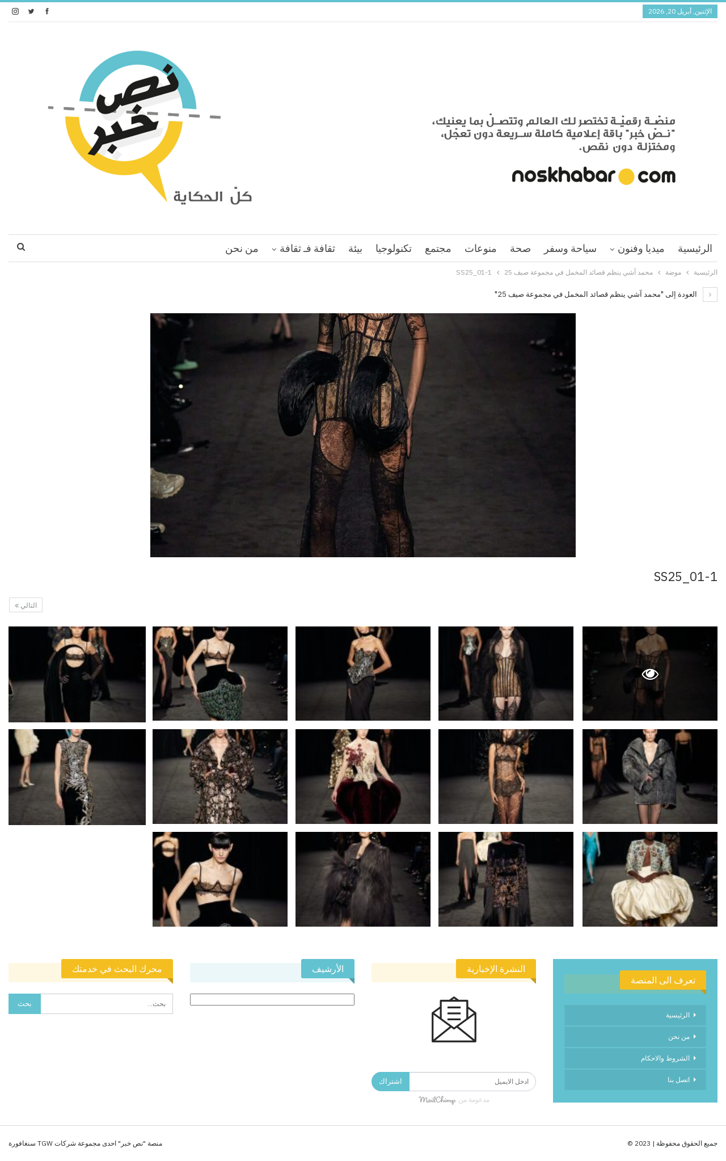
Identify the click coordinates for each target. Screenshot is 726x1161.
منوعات (481, 248)
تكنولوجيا (393, 248)
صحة (520, 248)
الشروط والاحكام (665, 1058)
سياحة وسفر (570, 248)
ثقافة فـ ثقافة (307, 248)
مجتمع (438, 248)
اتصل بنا (679, 1079)
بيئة (355, 248)
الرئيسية (695, 248)
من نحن (242, 248)
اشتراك (390, 1081)
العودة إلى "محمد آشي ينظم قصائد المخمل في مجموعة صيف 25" (606, 294)
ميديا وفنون (641, 248)
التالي (26, 605)
